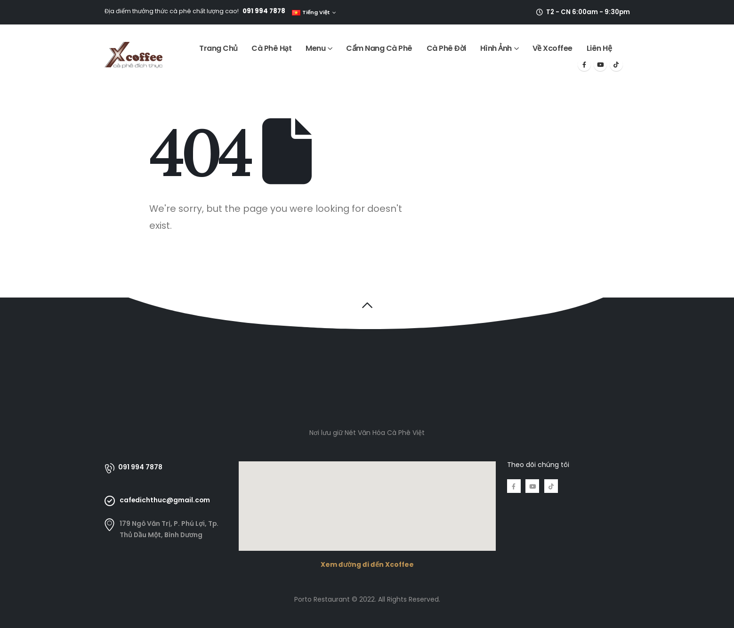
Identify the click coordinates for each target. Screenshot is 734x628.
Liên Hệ (599, 48)
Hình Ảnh (496, 48)
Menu (315, 48)
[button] (367, 305)
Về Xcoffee (552, 48)
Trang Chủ (218, 48)
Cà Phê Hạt (271, 48)
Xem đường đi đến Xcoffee (367, 564)
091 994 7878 (263, 11)
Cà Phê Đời (446, 48)
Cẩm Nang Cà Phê (379, 48)
